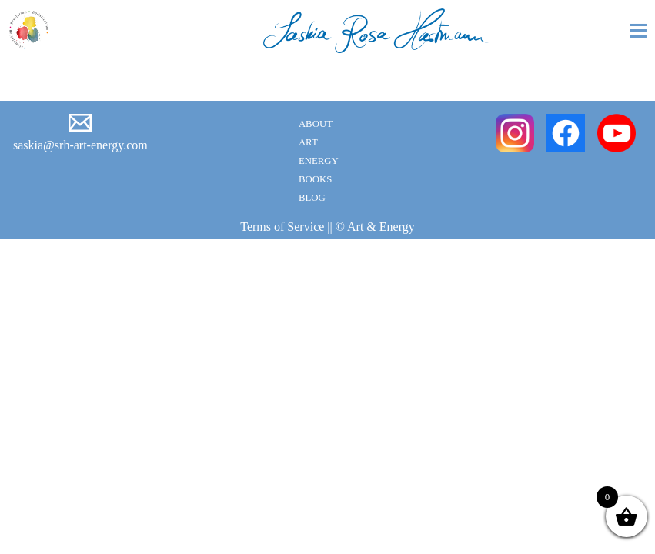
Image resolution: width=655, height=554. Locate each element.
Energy (319, 160)
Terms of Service (282, 226)
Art (308, 142)
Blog (312, 197)
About (316, 123)
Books (315, 179)
